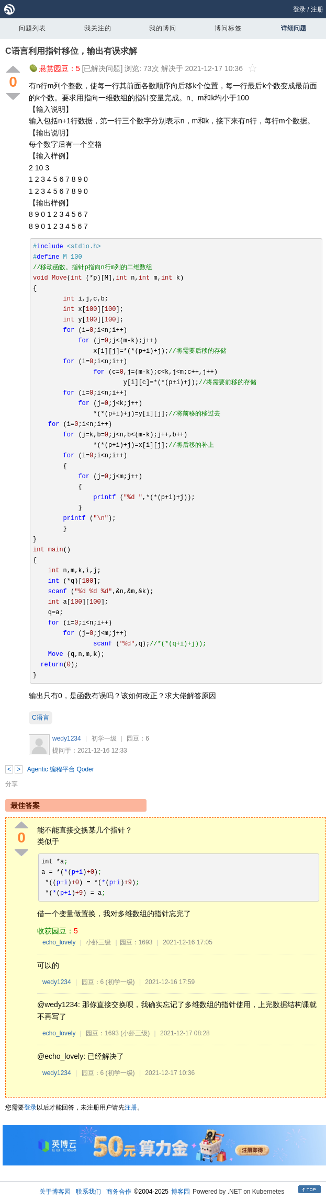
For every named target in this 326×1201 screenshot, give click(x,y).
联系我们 (88, 1191)
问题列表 (32, 28)
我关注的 (97, 28)
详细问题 (293, 28)
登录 (299, 9)
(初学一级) (120, 982)
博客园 (180, 1191)
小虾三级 (98, 942)
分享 (11, 784)
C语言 (40, 717)
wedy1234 (66, 738)
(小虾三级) (135, 1033)
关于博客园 (55, 1191)
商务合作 (118, 1191)
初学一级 (104, 738)
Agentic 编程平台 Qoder (60, 769)
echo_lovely (58, 942)
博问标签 (228, 28)
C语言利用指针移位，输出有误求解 (71, 51)
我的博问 (162, 28)
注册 (317, 9)
